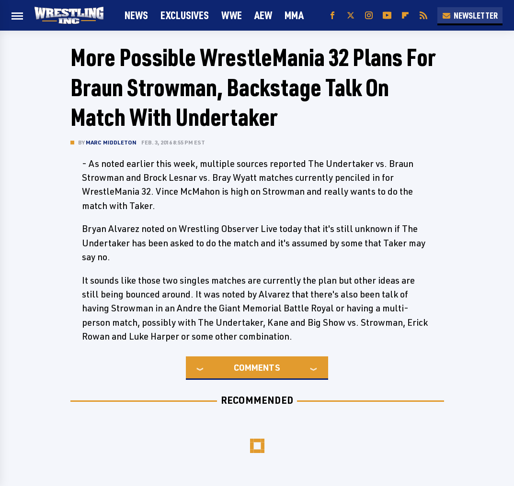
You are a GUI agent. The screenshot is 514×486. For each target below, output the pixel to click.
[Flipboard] (405, 15)
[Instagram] (369, 15)
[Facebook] (332, 15)
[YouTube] (387, 15)
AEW (263, 15)
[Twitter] (350, 15)
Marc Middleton (111, 142)
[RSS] (423, 15)
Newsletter (470, 15)
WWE (231, 15)
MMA (294, 15)
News (136, 15)
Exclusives (184, 15)
